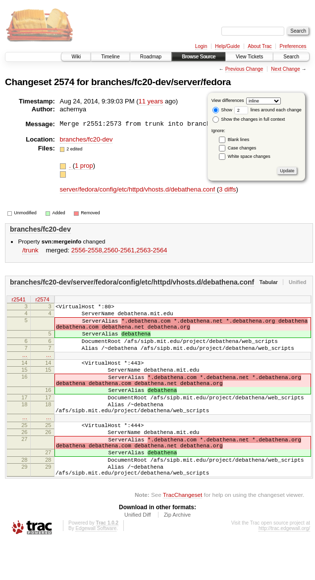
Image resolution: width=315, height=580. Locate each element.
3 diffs (227, 189)
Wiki (76, 56)
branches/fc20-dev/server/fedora (161, 82)
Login (201, 46)
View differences (227, 100)
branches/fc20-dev (86, 139)
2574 (64, 82)
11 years (151, 101)
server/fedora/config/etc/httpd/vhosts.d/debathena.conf (138, 189)
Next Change (285, 69)
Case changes (242, 147)
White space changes (249, 156)
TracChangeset (182, 533)
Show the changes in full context (248, 119)
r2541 (18, 300)
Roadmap (150, 56)
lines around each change (268, 109)
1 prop (84, 165)
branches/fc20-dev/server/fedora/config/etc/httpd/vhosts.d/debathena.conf (132, 282)
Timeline (110, 56)
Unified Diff (137, 553)
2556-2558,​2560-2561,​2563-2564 (119, 250)
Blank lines (239, 139)
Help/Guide (227, 46)
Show (222, 109)
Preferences (293, 46)
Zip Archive (177, 553)
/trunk (30, 250)
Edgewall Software (95, 567)
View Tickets (249, 56)
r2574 (42, 300)
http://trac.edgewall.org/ (284, 567)
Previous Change (244, 69)
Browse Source (198, 56)
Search (291, 56)
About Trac (259, 46)
